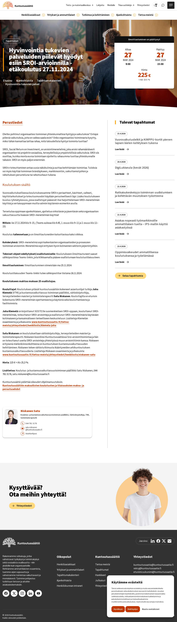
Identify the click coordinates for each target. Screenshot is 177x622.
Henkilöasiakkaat (66, 564)
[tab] (12, 122)
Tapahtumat (102, 570)
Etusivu (7, 80)
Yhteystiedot (102, 586)
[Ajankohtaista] (112, 15)
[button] (33, 15)
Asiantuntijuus (31, 433)
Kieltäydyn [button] (133, 609)
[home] (18, 5)
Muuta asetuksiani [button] (150, 609)
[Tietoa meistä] (156, 15)
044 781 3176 (31, 423)
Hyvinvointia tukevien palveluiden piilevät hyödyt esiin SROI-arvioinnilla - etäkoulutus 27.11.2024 (23, 84)
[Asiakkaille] (43, 15)
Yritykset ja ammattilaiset (70, 570)
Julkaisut (100, 580)
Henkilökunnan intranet (70, 586)
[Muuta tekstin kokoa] (155, 5)
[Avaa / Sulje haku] (163, 5)
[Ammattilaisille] (78, 15)
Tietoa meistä (102, 564)
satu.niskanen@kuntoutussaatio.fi (33, 428)
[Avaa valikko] (170, 5)
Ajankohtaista (24, 80)
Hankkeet (100, 575)
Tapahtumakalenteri (49, 80)
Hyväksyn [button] (118, 609)
